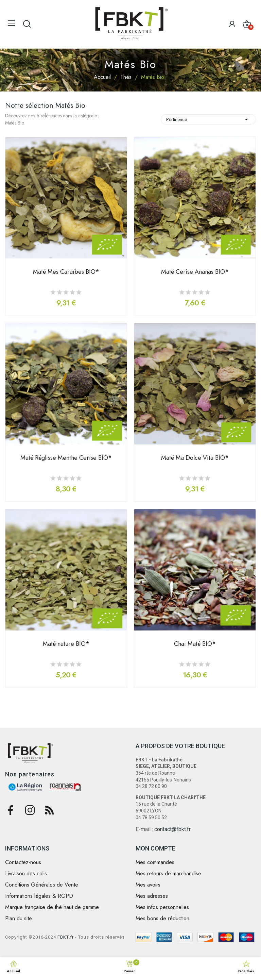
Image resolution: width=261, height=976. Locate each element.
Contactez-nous (23, 862)
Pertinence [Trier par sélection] (208, 119)
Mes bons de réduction (162, 918)
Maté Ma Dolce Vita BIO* (195, 458)
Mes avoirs (148, 884)
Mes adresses (152, 896)
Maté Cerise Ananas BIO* (195, 272)
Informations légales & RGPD (39, 896)
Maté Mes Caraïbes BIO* (66, 272)
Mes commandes (155, 862)
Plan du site (18, 918)
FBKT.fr (65, 937)
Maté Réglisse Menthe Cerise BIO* (66, 458)
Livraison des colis (26, 873)
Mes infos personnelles (162, 907)
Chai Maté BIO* (195, 644)
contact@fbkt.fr (172, 829)
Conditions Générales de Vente (41, 884)
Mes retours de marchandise (168, 873)
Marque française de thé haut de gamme (52, 907)
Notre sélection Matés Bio (45, 105)
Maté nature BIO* (66, 644)
